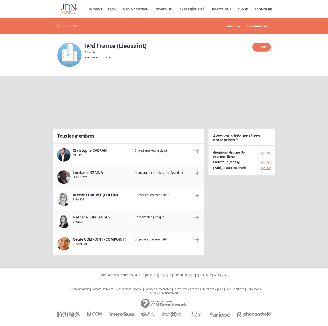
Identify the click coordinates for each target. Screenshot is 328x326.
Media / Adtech (135, 9)
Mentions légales (213, 289)
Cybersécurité (191, 9)
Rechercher (70, 26)
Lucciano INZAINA (88, 172)
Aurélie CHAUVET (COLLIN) (95, 194)
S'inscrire (232, 26)
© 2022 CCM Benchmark (164, 293)
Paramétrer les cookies (187, 289)
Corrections (253, 289)
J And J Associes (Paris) (230, 168)
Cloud (243, 9)
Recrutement (123, 289)
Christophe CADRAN (90, 150)
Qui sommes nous (78, 289)
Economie (263, 9)
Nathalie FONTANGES (91, 217)
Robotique (221, 9)
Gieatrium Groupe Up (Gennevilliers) (229, 154)
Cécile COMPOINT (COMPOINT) (99, 239)
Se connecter (257, 26)
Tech (111, 9)
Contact (96, 289)
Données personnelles (157, 289)
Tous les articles (234, 289)
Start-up (164, 9)
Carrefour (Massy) (227, 162)
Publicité (108, 289)
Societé (137, 289)
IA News (95, 9)
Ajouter (266, 152)
